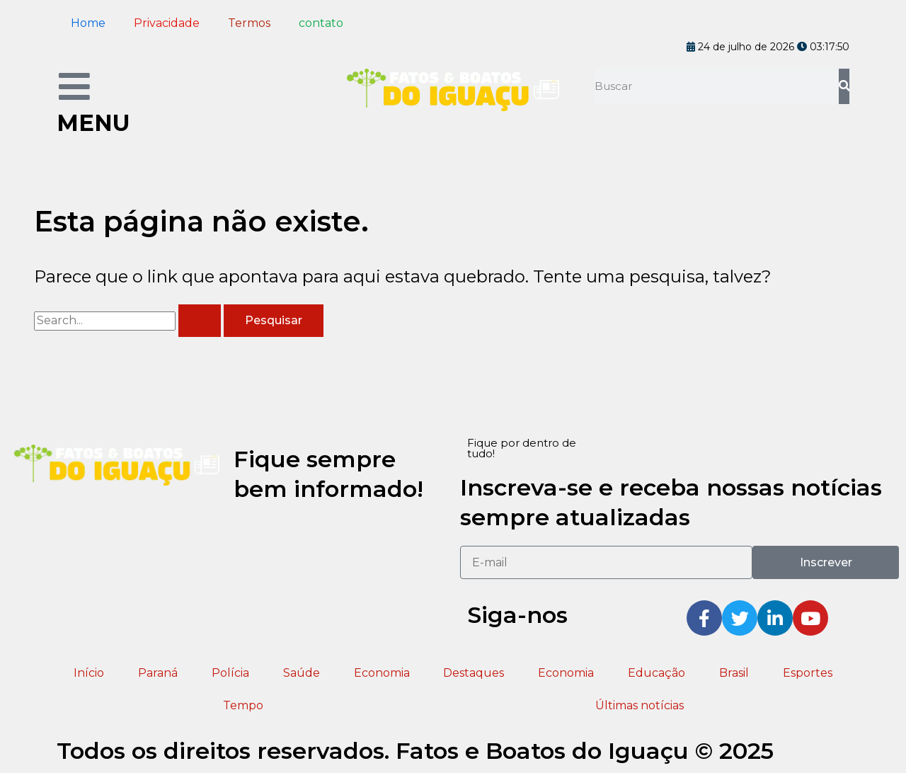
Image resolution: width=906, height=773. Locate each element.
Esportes (807, 673)
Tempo (243, 705)
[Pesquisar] (844, 86)
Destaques (473, 673)
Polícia (230, 673)
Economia (382, 673)
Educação (656, 673)
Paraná (158, 673)
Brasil (734, 673)
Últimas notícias (639, 705)
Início (89, 673)
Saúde (301, 673)
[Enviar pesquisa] (199, 320)
